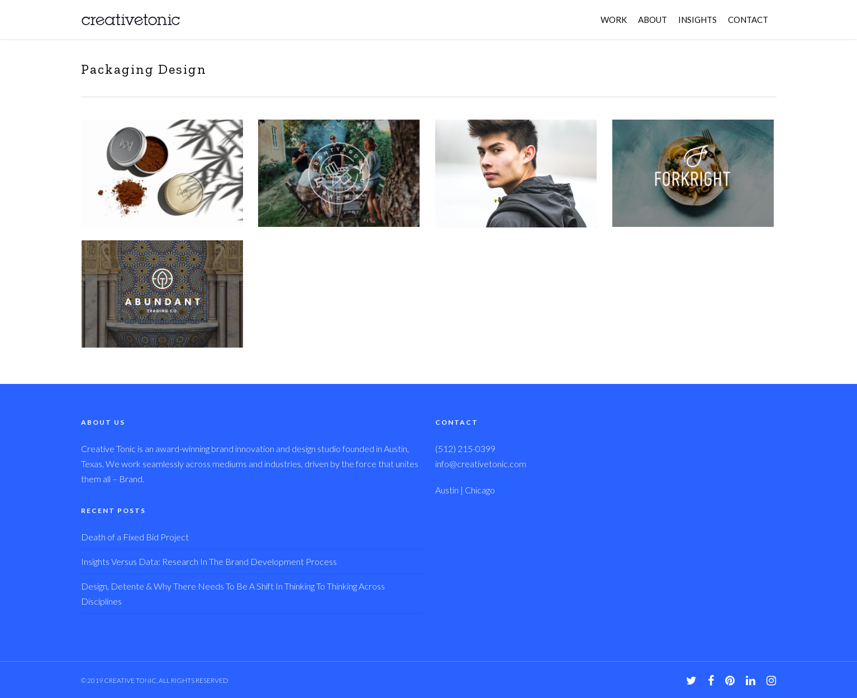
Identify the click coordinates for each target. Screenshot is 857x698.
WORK (614, 20)
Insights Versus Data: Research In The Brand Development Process (209, 561)
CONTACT (748, 20)
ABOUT (652, 20)
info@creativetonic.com (480, 463)
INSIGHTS (697, 20)
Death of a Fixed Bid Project (135, 536)
